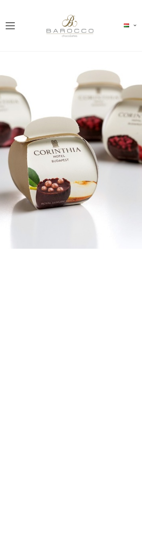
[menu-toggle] (10, 25)
